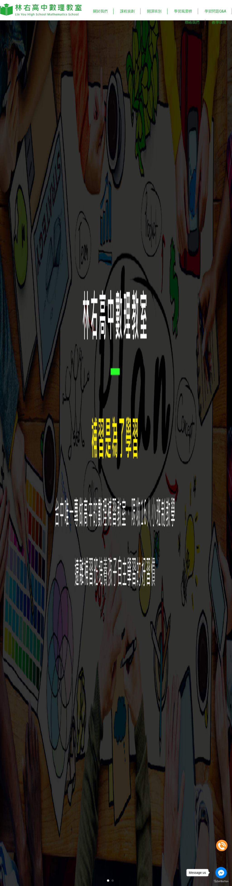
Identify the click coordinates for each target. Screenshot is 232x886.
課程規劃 (127, 11)
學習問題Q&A (215, 11)
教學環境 (219, 22)
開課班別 (154, 11)
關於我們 (100, 11)
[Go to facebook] (221, 872)
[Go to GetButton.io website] (221, 881)
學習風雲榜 (183, 11)
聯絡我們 (192, 22)
